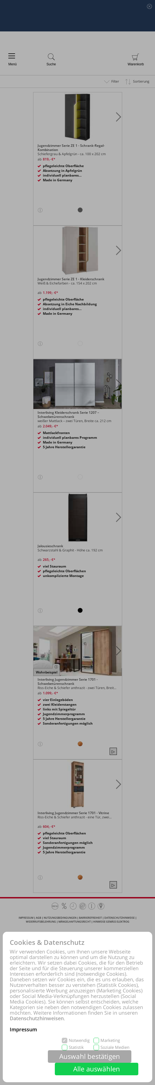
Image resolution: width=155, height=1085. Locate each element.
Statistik (76, 1047)
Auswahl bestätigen (89, 1056)
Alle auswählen (96, 1068)
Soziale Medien (114, 1047)
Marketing (110, 1040)
